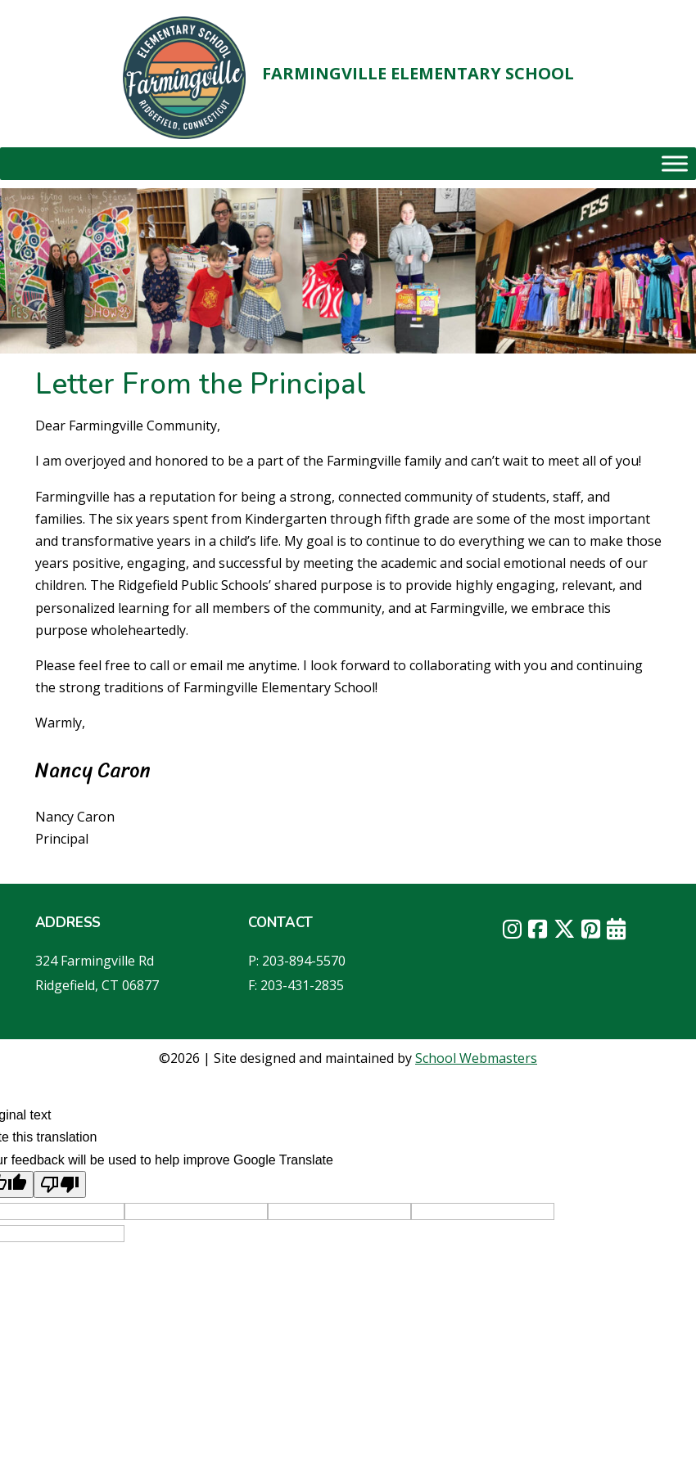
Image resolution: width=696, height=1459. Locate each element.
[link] (184, 77)
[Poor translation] (60, 1184)
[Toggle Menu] (675, 163)
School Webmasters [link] (476, 1058)
